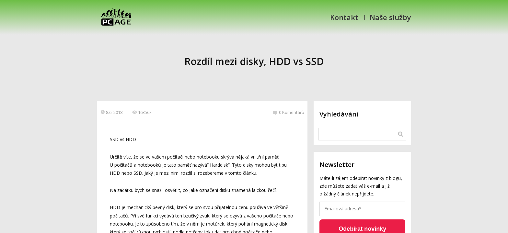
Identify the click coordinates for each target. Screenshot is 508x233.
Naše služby (390, 17)
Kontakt (344, 17)
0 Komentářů (288, 112)
